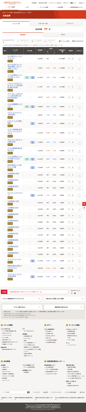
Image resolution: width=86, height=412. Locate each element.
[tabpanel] (43, 154)
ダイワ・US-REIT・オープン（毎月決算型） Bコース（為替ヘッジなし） (15, 66)
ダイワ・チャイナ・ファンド (14, 259)
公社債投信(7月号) (13, 186)
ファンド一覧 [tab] (16, 24)
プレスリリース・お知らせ (55, 3)
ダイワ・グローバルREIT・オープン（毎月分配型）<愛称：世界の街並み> (15, 95)
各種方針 (45, 392)
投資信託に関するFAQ (61, 307)
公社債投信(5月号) (13, 253)
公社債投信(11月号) (13, 201)
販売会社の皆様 (43, 3)
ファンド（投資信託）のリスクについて (13, 298)
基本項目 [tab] (22, 35)
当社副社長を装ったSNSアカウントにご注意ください (24, 292)
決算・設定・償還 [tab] (43, 23)
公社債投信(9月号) (13, 214)
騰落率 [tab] (63, 34)
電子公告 (82, 392)
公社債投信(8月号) (13, 220)
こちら (26, 317)
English (81, 3)
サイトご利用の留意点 (71, 392)
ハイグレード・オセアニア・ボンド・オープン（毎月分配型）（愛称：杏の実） (15, 85)
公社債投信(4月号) (13, 246)
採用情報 (34, 3)
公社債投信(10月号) (13, 227)
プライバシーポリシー (57, 392)
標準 (71, 3)
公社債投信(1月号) (13, 207)
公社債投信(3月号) (13, 240)
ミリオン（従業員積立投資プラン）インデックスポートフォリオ (15, 131)
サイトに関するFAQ (19, 307)
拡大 (75, 3)
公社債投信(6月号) (13, 180)
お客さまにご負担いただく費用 (55, 298)
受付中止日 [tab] (70, 23)
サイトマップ (37, 392)
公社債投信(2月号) (13, 233)
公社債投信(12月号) (13, 173)
